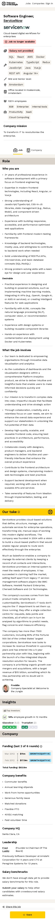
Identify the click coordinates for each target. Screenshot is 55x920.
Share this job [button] (11, 906)
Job (17, 150)
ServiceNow (13, 21)
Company (34, 150)
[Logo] (10, 4)
